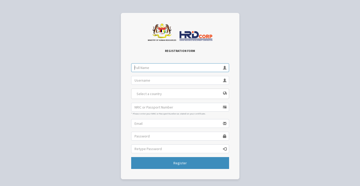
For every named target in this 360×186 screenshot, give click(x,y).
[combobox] (180, 94)
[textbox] (180, 93)
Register (180, 163)
